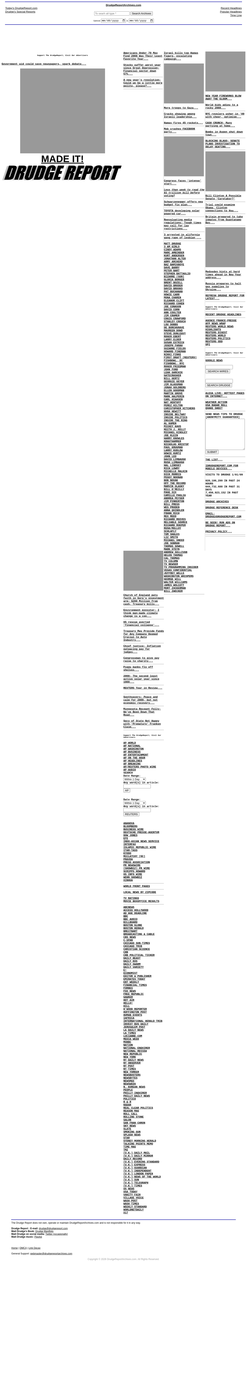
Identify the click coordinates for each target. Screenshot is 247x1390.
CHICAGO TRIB (132, 1007)
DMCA (23, 1363)
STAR (126, 1237)
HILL (126, 1079)
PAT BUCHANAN (172, 320)
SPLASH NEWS (132, 1234)
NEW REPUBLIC (132, 1137)
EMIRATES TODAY (134, 1047)
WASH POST (130, 1313)
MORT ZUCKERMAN (174, 676)
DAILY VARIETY (133, 1033)
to (127, 21)
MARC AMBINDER (173, 273)
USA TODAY (130, 1302)
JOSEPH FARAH (172, 385)
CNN (125, 1015)
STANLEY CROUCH (174, 356)
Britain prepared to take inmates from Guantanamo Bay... (223, 235)
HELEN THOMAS (172, 636)
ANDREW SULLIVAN (175, 633)
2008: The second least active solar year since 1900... (141, 698)
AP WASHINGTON (133, 779)
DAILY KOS (130, 1025)
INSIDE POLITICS (175, 471)
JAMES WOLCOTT (173, 672)
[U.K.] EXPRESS (134, 1270)
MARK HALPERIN (173, 446)
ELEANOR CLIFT (173, 331)
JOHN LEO (169, 518)
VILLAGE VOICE (133, 1309)
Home (14, 1363)
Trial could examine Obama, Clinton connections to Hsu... (224, 221)
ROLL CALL (130, 1209)
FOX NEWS (129, 1061)
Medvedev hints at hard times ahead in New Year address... (222, 292)
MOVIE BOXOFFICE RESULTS (141, 954)
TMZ (125, 1252)
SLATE (127, 1227)
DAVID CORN (171, 341)
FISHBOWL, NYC (173, 406)
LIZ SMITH (170, 615)
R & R (127, 1194)
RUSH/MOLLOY (172, 604)
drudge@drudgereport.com (53, 1343)
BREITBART (130, 989)
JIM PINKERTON (173, 571)
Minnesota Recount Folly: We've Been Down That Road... (142, 735)
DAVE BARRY (171, 291)
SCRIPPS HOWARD (134, 920)
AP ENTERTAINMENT (135, 786)
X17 (125, 1327)
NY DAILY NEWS (133, 1144)
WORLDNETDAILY (133, 1324)
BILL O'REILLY (173, 557)
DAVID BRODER (172, 313)
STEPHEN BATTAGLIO (176, 298)
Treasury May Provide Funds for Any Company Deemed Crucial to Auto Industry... (140, 647)
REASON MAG (131, 1205)
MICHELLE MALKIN (175, 536)
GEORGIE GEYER (173, 428)
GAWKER (128, 1069)
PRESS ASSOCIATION (136, 909)
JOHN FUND (170, 413)
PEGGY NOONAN (172, 543)
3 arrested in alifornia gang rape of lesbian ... (182, 254)
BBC (125, 971)
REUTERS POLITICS (216, 363)
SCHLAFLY (169, 607)
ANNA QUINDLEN (173, 582)
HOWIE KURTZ (172, 514)
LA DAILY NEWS (133, 1108)
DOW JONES (130, 877)
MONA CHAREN (172, 327)
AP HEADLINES (132, 793)
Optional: (97, 21)
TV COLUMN (170, 643)
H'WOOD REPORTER (135, 1083)
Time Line (236, 15)
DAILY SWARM (132, 1029)
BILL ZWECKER (172, 679)
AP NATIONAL (132, 775)
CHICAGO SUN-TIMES (136, 1004)
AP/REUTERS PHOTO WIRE (139, 801)
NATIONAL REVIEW (135, 1133)
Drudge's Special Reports (20, 11)
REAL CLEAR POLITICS (138, 1201)
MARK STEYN (171, 629)
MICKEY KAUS (172, 482)
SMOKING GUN (132, 1230)
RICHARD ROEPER (174, 600)
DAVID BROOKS (172, 316)
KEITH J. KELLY (174, 485)
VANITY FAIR (132, 1306)
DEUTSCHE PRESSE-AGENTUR (141, 873)
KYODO (127, 898)
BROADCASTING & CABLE (139, 993)
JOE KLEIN (170, 492)
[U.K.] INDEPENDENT (137, 1277)
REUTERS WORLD (214, 360)
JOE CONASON (172, 338)
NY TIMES (129, 1155)
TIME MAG (129, 1248)
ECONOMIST (130, 1040)
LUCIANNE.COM (132, 1115)
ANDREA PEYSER (173, 568)
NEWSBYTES (130, 1166)
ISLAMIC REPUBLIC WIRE (139, 891)
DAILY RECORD (132, 1263)
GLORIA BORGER (173, 306)
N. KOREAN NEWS (134, 1176)
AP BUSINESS (132, 783)
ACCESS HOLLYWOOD (135, 964)
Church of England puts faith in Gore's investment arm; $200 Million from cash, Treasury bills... (140, 604)
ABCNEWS (128, 961)
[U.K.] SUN (131, 1288)
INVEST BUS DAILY (135, 1101)
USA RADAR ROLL (215, 437)
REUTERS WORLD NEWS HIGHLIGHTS (218, 350)
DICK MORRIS (172, 539)
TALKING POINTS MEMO (138, 1245)
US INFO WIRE (132, 924)
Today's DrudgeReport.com (21, 8)
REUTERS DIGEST (215, 356)
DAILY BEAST (132, 1022)
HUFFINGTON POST (135, 1086)
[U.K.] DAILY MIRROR (138, 1259)
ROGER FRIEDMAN (174, 410)
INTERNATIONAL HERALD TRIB (142, 1097)
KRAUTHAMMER (172, 500)
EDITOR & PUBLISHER (137, 1043)
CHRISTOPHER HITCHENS (178, 460)
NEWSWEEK (129, 1173)
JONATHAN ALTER (174, 280)
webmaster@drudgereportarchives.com (51, 1368)
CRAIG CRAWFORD (174, 352)
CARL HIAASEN (172, 449)
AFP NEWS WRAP (214, 345)
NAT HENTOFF (172, 453)
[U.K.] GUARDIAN (135, 1273)
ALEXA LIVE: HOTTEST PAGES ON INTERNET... (223, 425)
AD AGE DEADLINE (135, 968)
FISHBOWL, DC (172, 403)
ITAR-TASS (130, 895)
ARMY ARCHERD (172, 284)
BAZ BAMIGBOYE (173, 288)
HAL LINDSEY (172, 528)
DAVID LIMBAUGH (174, 521)
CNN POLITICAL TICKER (139, 1018)
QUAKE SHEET (212, 441)
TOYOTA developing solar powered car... (181, 226)
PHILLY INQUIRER (135, 1184)
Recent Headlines (231, 8)
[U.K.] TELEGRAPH (135, 1291)
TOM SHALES (171, 611)
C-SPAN (128, 1000)
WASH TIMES (131, 1317)
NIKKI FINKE (172, 395)
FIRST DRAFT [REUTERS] (179, 399)
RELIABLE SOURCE (175, 597)
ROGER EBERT (172, 374)
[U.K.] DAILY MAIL (136, 1255)
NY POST (128, 1151)
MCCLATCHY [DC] (134, 902)
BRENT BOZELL (172, 309)
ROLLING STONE (133, 1212)
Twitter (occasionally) (56, 1349)
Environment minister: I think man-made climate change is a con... (141, 621)
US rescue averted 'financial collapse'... (141, 633)
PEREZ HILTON (172, 456)
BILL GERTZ (171, 424)
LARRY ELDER (172, 377)
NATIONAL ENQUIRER (136, 1130)
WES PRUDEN (171, 579)
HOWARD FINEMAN (174, 392)
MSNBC (127, 1122)
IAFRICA (128, 1094)
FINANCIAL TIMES (135, 1054)
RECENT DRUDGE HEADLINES (222, 335)
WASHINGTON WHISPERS (178, 661)
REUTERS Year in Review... (142, 708)
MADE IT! (62, 163)
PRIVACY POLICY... (216, 671)
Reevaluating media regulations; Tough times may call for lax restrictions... (182, 240)
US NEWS (128, 1299)
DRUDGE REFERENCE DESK (219, 643)
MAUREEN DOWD (172, 367)
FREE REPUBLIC (133, 1065)
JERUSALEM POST (134, 1104)
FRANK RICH (171, 586)
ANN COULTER (172, 345)
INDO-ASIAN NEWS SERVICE (141, 884)
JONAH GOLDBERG (174, 435)
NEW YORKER (131, 1158)
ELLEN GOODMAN (173, 439)
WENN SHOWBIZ (132, 927)
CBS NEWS (129, 997)
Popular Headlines (231, 11)
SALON (127, 1216)
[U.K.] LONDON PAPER (138, 1281)
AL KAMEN (169, 478)
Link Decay (34, 1363)
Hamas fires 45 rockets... (182, 130)
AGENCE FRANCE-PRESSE (219, 342)
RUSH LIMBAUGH (173, 525)
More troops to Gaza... (180, 112)
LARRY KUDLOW (172, 510)
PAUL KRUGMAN (172, 507)
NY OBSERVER (132, 1148)
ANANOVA (128, 862)
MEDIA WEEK (131, 1119)
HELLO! (128, 1076)
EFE (125, 880)
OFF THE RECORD (174, 550)
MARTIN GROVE (172, 442)
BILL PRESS (171, 575)
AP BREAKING (132, 797)
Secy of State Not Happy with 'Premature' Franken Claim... (142, 750)
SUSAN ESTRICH (173, 381)
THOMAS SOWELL (173, 625)
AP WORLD (129, 772)
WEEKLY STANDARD (135, 1320)
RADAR (127, 1198)
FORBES (128, 1058)
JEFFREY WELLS (173, 658)
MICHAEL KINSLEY (175, 489)
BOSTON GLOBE (132, 982)
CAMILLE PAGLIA (174, 564)
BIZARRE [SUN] (173, 302)
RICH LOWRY (171, 532)
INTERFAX (129, 888)
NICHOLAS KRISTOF (175, 503)
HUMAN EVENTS (132, 1090)
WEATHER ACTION (215, 434)
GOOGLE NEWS (212, 389)
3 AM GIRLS (171, 266)
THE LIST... (211, 599)
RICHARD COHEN (173, 334)
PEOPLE (128, 1180)
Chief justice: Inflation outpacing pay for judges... (142, 663)
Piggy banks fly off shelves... (138, 686)
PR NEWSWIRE (132, 913)
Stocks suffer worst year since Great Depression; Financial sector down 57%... (142, 73)
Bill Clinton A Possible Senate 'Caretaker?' (222, 209)
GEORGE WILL (172, 665)
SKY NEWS (129, 1223)
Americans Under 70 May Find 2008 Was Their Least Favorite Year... (142, 57)
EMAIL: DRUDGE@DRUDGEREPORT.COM (221, 651)
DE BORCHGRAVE (173, 363)
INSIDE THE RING (175, 474)
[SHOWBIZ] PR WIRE (136, 916)
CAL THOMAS (171, 640)
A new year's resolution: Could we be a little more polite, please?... (142, 89)
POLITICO (129, 1191)
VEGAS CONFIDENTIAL (177, 654)
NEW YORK (129, 1140)
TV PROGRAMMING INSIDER (180, 651)
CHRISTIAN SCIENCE (136, 1011)
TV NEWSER (170, 647)
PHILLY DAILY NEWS (136, 1187)
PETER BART (171, 295)
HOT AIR (128, 1072)
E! (125, 1036)
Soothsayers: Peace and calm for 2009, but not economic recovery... (140, 721)
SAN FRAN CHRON (134, 1219)
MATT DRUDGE (172, 262)
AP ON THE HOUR (134, 790)
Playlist (38, 1351)
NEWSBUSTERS (132, 1162)
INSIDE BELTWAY (174, 467)
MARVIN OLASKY (173, 554)
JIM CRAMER (171, 349)
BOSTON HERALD (133, 986)
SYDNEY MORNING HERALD (139, 1241)
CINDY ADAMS (172, 270)
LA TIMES (129, 1112)
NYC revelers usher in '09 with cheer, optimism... (223, 120)
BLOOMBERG (130, 866)
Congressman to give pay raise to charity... (141, 675)
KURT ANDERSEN (173, 277)
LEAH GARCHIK (172, 417)
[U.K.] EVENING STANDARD (141, 1266)
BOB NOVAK (170, 546)
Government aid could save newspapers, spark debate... (44, 67)
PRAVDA (128, 906)
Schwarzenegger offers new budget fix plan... (182, 216)
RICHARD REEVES (174, 593)
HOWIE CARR (171, 323)
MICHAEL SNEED (173, 618)
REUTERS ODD (212, 367)
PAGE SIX (169, 561)
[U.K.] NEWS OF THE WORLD (142, 1284)
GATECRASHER (172, 421)
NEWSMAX (128, 1169)
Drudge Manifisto (44, 1346)
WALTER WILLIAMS (175, 669)
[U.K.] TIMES (132, 1295)
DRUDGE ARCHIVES (215, 636)
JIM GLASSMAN (172, 431)
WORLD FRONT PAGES (136, 937)
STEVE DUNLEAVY (174, 370)
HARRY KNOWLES (173, 496)
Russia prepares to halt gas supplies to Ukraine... (225, 305)
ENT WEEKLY (131, 1051)
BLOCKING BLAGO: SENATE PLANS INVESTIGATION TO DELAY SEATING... (221, 153)
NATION (128, 1126)
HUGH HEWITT (172, 464)
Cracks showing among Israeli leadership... (179, 120)
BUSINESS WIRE (133, 870)
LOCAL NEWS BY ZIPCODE (139, 944)
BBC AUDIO (130, 975)
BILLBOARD (130, 979)
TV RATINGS (131, 950)
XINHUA (128, 931)
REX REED (169, 589)
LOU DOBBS (170, 359)
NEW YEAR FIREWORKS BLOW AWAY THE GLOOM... (222, 99)
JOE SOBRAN (171, 622)
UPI (206, 370)
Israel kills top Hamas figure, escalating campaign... (180, 57)
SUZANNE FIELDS (174, 388)
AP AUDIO (129, 804)
